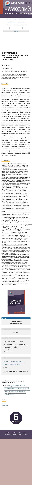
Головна (8, 19)
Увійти (28, 1)
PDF (5, 318)
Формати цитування (9, 351)
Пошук (16, 31)
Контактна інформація (21, 25)
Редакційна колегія (19, 19)
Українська (5, 405)
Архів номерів (10, 22)
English (4, 403)
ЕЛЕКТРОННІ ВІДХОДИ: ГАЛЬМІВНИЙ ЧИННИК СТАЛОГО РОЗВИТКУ (16, 386)
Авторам (8, 25)
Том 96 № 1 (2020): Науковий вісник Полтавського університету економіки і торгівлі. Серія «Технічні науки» (13, 363)
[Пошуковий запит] (16, 28)
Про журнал (21, 22)
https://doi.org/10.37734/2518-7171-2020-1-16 (15, 71)
